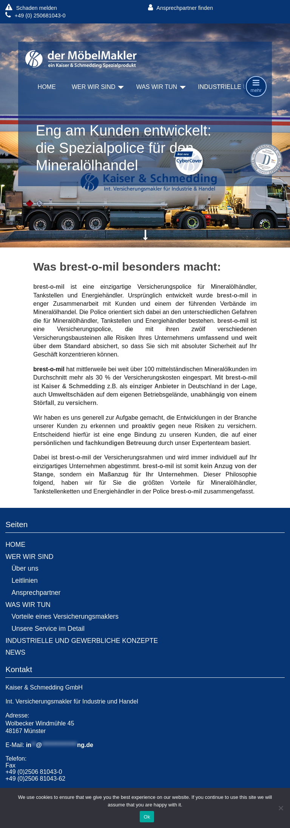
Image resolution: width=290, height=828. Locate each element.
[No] (280, 808)
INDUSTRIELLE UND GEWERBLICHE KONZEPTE (81, 640)
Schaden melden (31, 7)
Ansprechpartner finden (180, 7)
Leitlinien (24, 580)
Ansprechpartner (35, 592)
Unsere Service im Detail (48, 628)
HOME (47, 87)
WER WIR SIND (94, 87)
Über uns (24, 568)
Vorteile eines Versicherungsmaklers (65, 616)
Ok (146, 817)
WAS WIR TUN (156, 87)
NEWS (15, 652)
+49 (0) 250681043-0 (35, 15)
